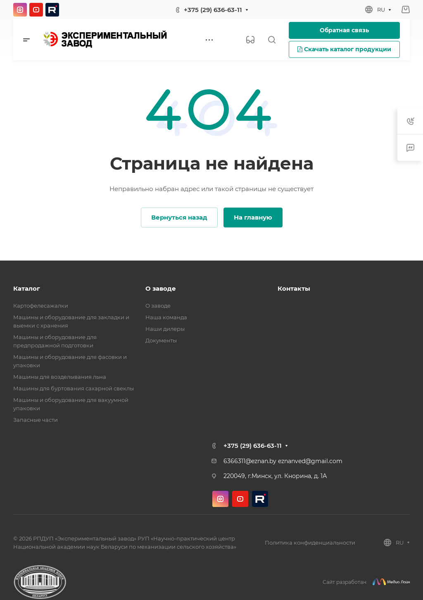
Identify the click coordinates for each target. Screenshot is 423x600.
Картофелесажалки (40, 305)
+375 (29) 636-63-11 (213, 10)
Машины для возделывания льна (59, 376)
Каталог (26, 288)
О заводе (160, 288)
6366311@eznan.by (249, 461)
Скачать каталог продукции (344, 49)
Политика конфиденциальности (310, 542)
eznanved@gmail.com (310, 461)
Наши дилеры (165, 328)
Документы (161, 340)
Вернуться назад (179, 217)
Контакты (294, 288)
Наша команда (166, 317)
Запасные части (35, 419)
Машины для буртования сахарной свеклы (73, 388)
